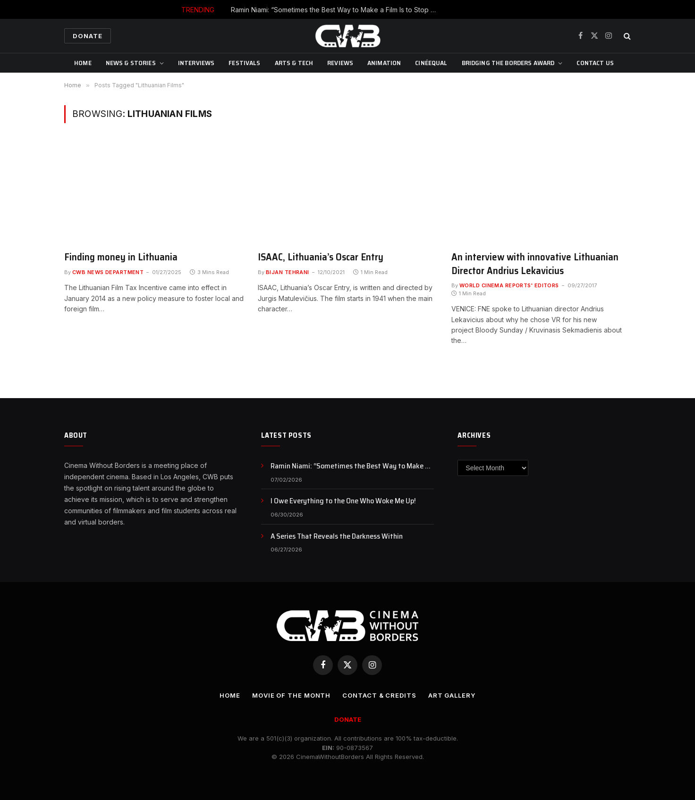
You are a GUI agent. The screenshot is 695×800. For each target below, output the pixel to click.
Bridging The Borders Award (508, 63)
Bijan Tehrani (287, 272)
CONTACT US (594, 63)
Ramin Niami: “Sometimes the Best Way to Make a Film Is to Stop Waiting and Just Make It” (337, 10)
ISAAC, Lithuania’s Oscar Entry (320, 257)
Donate (87, 36)
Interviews (196, 63)
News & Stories (131, 63)
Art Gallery (451, 695)
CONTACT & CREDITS (379, 695)
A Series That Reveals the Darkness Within (337, 536)
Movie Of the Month (291, 695)
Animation (384, 63)
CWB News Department (108, 272)
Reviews (340, 63)
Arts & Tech (294, 63)
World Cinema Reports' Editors (509, 285)
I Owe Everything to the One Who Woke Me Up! (343, 501)
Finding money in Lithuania (121, 257)
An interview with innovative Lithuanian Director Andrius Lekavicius (535, 263)
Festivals (244, 63)
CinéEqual (431, 63)
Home (83, 63)
